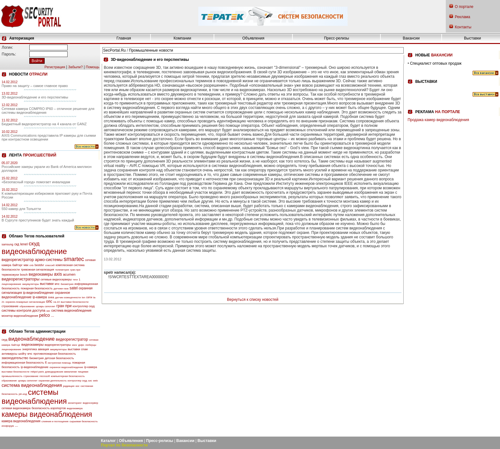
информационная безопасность (23, 362)
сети (89, 297)
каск (74, 345)
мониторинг (75, 403)
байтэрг (17, 265)
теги (75, 279)
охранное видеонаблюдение (66, 367)
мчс (57, 284)
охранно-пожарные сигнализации (25, 302)
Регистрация (55, 67)
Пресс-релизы (336, 38)
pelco (44, 315)
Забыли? (75, 67)
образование (27, 306)
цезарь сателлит (45, 306)
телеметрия (62, 269)
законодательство (15, 358)
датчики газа (61, 288)
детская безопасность (59, 358)
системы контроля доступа (23, 310)
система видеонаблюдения (71, 310)
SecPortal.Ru (114, 50)
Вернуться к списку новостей (252, 299)
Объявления (253, 38)
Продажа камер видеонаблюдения (438, 120)
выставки (47, 284)
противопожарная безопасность (54, 353)
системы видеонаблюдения (34, 396)
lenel (23, 244)
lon (83, 297)
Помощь (92, 67)
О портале (464, 6)
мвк (26, 265)
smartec (73, 259)
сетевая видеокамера (16, 408)
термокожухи (10, 274)
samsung (7, 244)
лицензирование (11, 284)
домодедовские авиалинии (61, 371)
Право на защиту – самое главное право (35, 86)
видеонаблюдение (34, 251)
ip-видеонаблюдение (38, 292)
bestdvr (39, 265)
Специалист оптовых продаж (435, 63)
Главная (123, 38)
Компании (182, 38)
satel (73, 288)
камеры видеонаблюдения (47, 414)
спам (84, 349)
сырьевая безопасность (84, 421)
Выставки (472, 38)
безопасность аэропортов (49, 408)
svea (51, 297)
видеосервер (90, 403)
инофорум (8, 425)
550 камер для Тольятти (21, 209)
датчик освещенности (68, 297)
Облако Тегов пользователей (36, 236)
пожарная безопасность (37, 288)
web (95, 380)
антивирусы (9, 353)
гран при (64, 306)
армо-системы (49, 259)
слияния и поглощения (55, 421)
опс (49, 301)
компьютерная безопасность (68, 376)
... (52, 315)
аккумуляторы (30, 284)
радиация (68, 386)
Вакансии (411, 38)
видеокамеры (41, 274)
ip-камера (40, 297)
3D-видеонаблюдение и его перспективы (35, 97)
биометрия (67, 284)
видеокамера (75, 408)
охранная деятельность (53, 380)
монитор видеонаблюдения (20, 315)
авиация (43, 349)
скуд (34, 244)
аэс (78, 386)
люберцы (90, 345)
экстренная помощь (59, 362)
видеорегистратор (18, 259)
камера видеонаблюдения (21, 421)
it (46, 362)
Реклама (462, 17)
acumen (69, 274)
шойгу (22, 353)
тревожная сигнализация (37, 269)
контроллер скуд (84, 306)
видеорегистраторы (21, 279)
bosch (24, 274)
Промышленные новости (151, 50)
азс (48, 310)
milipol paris (37, 371)
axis (58, 274)
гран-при (75, 269)
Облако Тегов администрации (37, 331)
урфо (81, 345)
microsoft (45, 376)
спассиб (50, 265)
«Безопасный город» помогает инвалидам (36, 182)
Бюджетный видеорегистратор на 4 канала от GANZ (44, 124)
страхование (10, 306)
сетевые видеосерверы (56, 279)
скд (16, 244)
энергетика (29, 349)
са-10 (56, 302)
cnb (31, 265)
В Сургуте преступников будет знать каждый (38, 220)
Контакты (463, 27)
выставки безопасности (74, 302)
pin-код (23, 394)
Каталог (108, 440)
